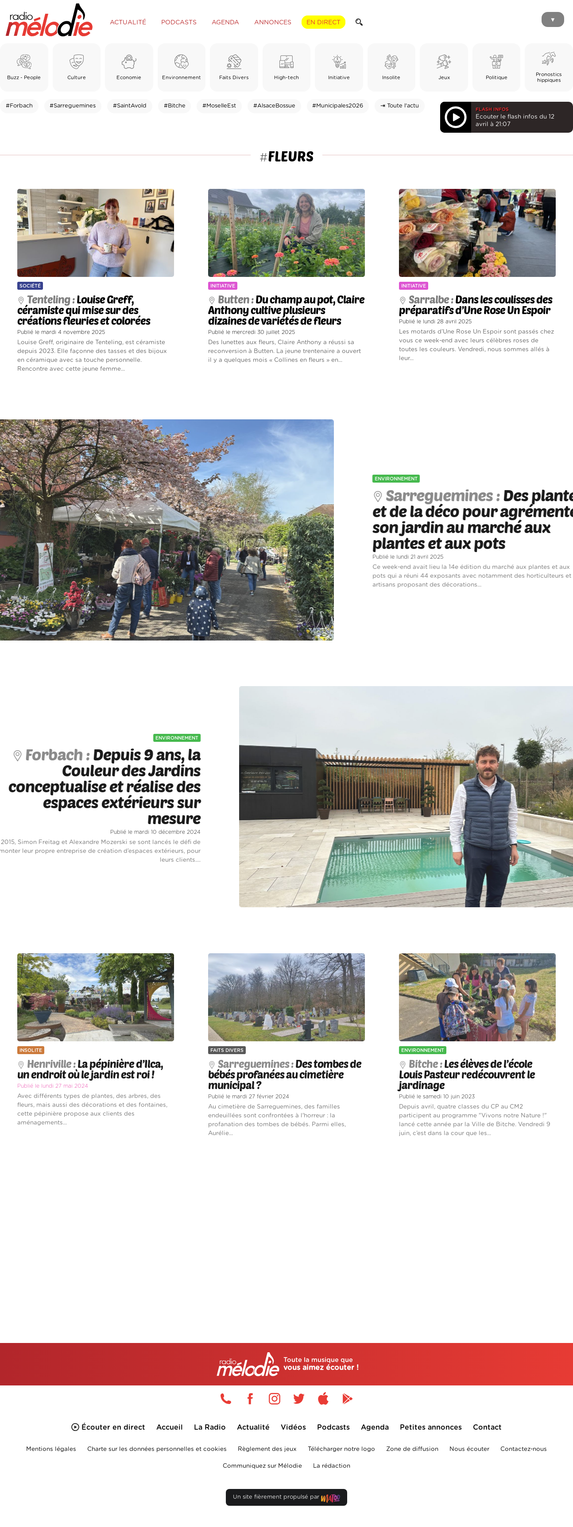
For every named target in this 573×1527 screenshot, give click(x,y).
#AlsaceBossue (274, 106)
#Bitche (175, 106)
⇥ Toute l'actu (399, 106)
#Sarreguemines (73, 106)
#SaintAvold (130, 106)
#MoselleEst (219, 106)
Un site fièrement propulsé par (286, 1499)
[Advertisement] (286, 1230)
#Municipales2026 (337, 106)
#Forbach (19, 106)
